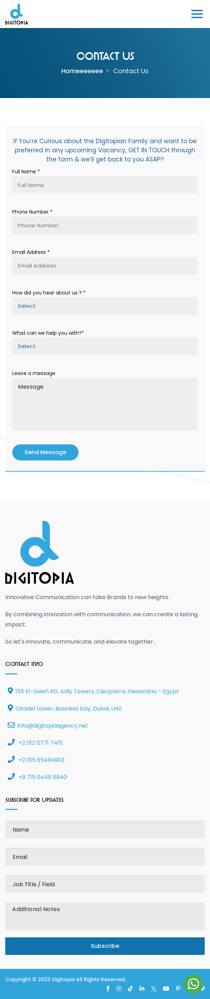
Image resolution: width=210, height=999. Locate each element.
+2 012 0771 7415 (35, 743)
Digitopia (63, 979)
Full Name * (26, 171)
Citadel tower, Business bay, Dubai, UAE (65, 709)
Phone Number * (32, 211)
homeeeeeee (82, 71)
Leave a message (33, 373)
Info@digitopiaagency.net (48, 726)
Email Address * (31, 252)
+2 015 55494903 (36, 760)
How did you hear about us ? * (49, 292)
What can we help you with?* (48, 333)
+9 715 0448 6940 (37, 777)
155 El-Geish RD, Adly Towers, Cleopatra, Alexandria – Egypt (93, 691)
